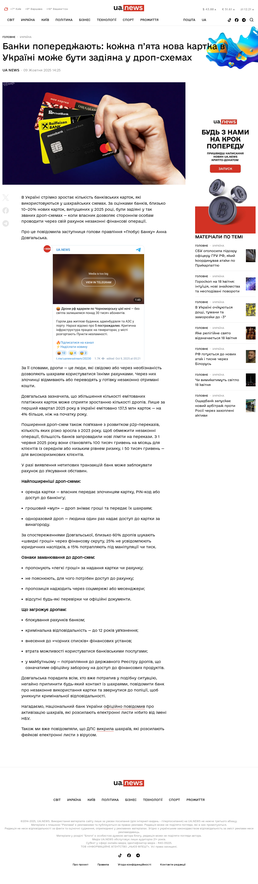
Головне (8, 36)
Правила (103, 864)
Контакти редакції (172, 864)
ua (204, 20)
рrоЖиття (149, 20)
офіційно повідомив (124, 706)
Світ (11, 20)
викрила (105, 729)
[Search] (251, 19)
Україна (28, 20)
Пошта (189, 20)
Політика (64, 20)
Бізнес (85, 20)
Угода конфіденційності (134, 864)
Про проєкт (80, 864)
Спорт (128, 20)
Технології (106, 20)
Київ (45, 20)
